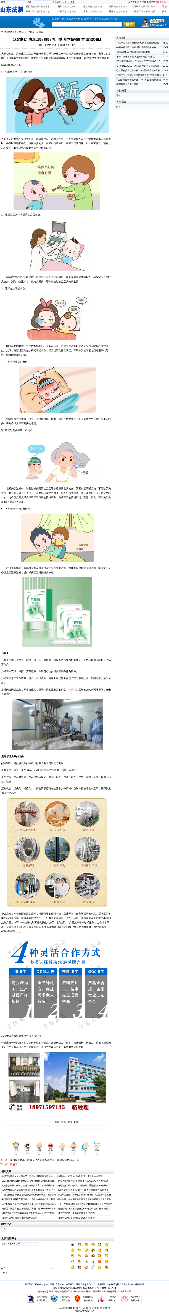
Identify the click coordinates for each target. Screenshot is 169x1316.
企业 (100, 11)
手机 (148, 6)
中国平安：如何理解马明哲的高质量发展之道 (138, 43)
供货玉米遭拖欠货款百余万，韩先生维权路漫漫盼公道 (27, 1176)
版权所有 (121, 1284)
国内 (43, 6)
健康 (125, 11)
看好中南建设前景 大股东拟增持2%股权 (136, 56)
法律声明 (49, 1284)
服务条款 (39, 1284)
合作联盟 (111, 1284)
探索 (69, 11)
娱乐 (28, 11)
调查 (95, 6)
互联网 (137, 6)
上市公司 (31, 32)
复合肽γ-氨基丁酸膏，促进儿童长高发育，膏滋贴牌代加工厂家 (45, 1159)
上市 (120, 6)
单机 (115, 11)
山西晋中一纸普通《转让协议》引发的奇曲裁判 (80, 1176)
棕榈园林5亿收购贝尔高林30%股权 (133, 52)
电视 (43, 11)
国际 (38, 6)
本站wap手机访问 (136, 1284)
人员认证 (90, 1284)
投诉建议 (101, 1284)
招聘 (148, 11)
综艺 (33, 11)
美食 (33, 6)
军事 (47, 6)
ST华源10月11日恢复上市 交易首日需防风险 (138, 66)
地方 (100, 6)
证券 (111, 6)
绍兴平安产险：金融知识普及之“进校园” (76, 1218)
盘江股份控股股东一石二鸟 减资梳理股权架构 (138, 70)
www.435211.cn (71, 1288)
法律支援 (80, 1284)
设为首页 (132, 2)
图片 (60, 6)
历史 (85, 11)
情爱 (153, 11)
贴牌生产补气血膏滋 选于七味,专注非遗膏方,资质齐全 (83, 1190)
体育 (60, 11)
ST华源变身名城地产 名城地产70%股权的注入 (139, 61)
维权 (85, 6)
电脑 (143, 6)
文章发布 (60, 1284)
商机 (164, 11)
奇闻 (74, 11)
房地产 (137, 11)
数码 (153, 6)
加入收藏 (141, 2)
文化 (69, 6)
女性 (65, 6)
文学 (65, 11)
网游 (111, 11)
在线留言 (70, 1284)
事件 (74, 6)
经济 (115, 6)
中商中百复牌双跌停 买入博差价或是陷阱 (136, 47)
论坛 (164, 6)
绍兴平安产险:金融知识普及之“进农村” (20, 1218)
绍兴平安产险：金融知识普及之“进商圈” (76, 1213)
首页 (28, 6)
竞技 (120, 11)
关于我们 (29, 1284)
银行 (125, 6)
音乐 (47, 11)
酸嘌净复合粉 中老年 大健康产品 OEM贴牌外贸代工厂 (83, 1181)
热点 (95, 11)
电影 (38, 11)
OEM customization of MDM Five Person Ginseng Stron (28, 1181)
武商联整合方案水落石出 (128, 84)
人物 (90, 11)
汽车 (143, 11)
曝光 (90, 6)
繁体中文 (151, 2)
